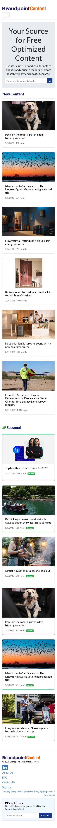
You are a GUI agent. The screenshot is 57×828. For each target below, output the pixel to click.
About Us (7, 772)
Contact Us (8, 782)
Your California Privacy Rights (32, 791)
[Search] (49, 80)
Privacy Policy (9, 791)
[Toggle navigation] (6, 15)
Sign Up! (7, 787)
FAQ (4, 777)
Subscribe (45, 815)
